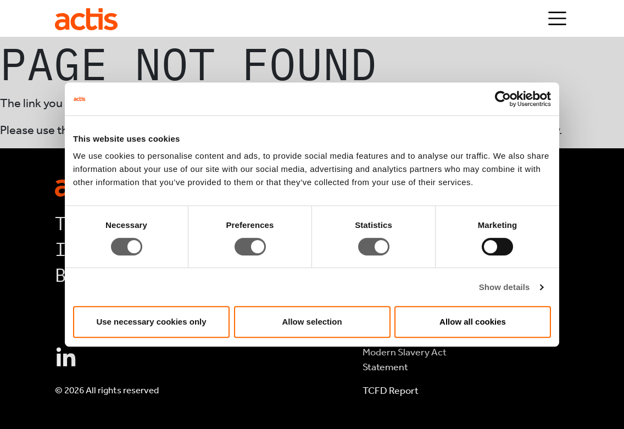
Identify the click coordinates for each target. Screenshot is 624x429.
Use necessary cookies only (151, 321)
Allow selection (312, 321)
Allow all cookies (472, 321)
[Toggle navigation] (557, 18)
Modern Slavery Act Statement (405, 359)
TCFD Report (391, 391)
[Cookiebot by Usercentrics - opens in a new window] (503, 99)
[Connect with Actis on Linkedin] (66, 358)
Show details (504, 287)
